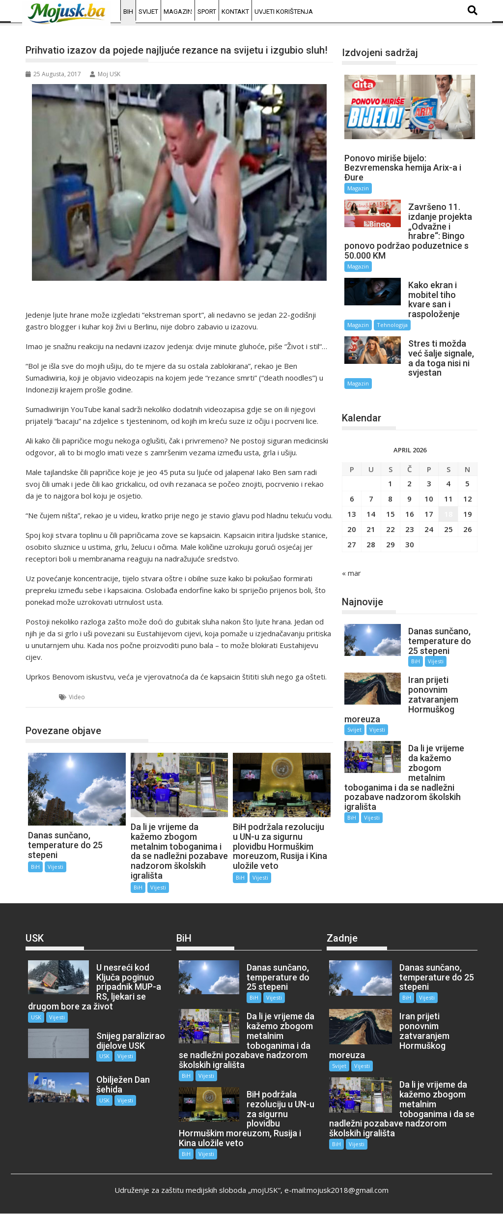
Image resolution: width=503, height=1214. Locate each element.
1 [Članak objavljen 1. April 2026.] (390, 483)
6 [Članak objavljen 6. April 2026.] (352, 498)
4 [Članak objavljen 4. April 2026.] (448, 483)
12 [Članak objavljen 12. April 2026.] (467, 498)
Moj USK (105, 74)
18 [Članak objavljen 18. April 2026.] (448, 514)
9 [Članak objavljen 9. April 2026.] (409, 498)
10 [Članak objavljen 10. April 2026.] (428, 498)
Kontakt (235, 11)
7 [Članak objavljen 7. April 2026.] (371, 498)
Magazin (178, 11)
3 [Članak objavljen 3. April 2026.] (429, 483)
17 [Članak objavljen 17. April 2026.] (428, 514)
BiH (128, 11)
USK (36, 1017)
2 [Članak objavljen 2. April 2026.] (409, 483)
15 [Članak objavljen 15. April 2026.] (390, 514)
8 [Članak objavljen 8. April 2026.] (390, 498)
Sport (206, 11)
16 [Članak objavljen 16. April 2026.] (409, 514)
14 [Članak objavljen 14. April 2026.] (370, 514)
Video (77, 697)
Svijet (148, 11)
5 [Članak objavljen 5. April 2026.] (467, 483)
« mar (351, 573)
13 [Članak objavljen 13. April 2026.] (351, 514)
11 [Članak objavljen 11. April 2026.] (448, 498)
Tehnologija (392, 324)
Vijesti (55, 866)
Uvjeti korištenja (283, 11)
